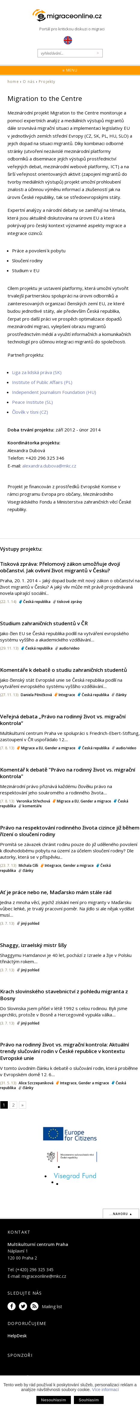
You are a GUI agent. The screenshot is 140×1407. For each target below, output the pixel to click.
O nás (29, 81)
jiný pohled (30, 923)
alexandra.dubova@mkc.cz (49, 466)
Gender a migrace (60, 748)
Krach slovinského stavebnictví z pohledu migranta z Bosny (64, 994)
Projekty (47, 81)
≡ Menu (70, 70)
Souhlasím (89, 1400)
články (121, 694)
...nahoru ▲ (120, 1214)
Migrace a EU (32, 748)
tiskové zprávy (69, 601)
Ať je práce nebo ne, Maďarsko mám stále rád (55, 892)
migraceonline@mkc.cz (44, 1276)
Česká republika (36, 601)
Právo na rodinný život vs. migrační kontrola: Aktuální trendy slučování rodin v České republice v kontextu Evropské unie (64, 1051)
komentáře (32, 806)
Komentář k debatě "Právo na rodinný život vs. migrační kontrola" (67, 773)
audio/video (69, 648)
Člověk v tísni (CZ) (30, 412)
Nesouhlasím (53, 1400)
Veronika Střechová (33, 801)
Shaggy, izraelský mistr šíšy (33, 945)
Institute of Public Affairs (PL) (42, 382)
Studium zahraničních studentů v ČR (44, 623)
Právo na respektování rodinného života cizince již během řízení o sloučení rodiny (69, 831)
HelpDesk (17, 1335)
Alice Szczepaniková (36, 1083)
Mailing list (52, 1306)
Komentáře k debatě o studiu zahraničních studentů (63, 669)
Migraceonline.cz (70, 15)
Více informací (105, 1389)
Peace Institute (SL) (32, 402)
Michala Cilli (28, 865)
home (13, 81)
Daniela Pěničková (36, 694)
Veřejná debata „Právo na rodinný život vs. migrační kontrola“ (63, 719)
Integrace (67, 694)
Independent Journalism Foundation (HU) (54, 392)
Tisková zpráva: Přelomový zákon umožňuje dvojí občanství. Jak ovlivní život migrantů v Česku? (60, 567)
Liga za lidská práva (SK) (37, 372)
